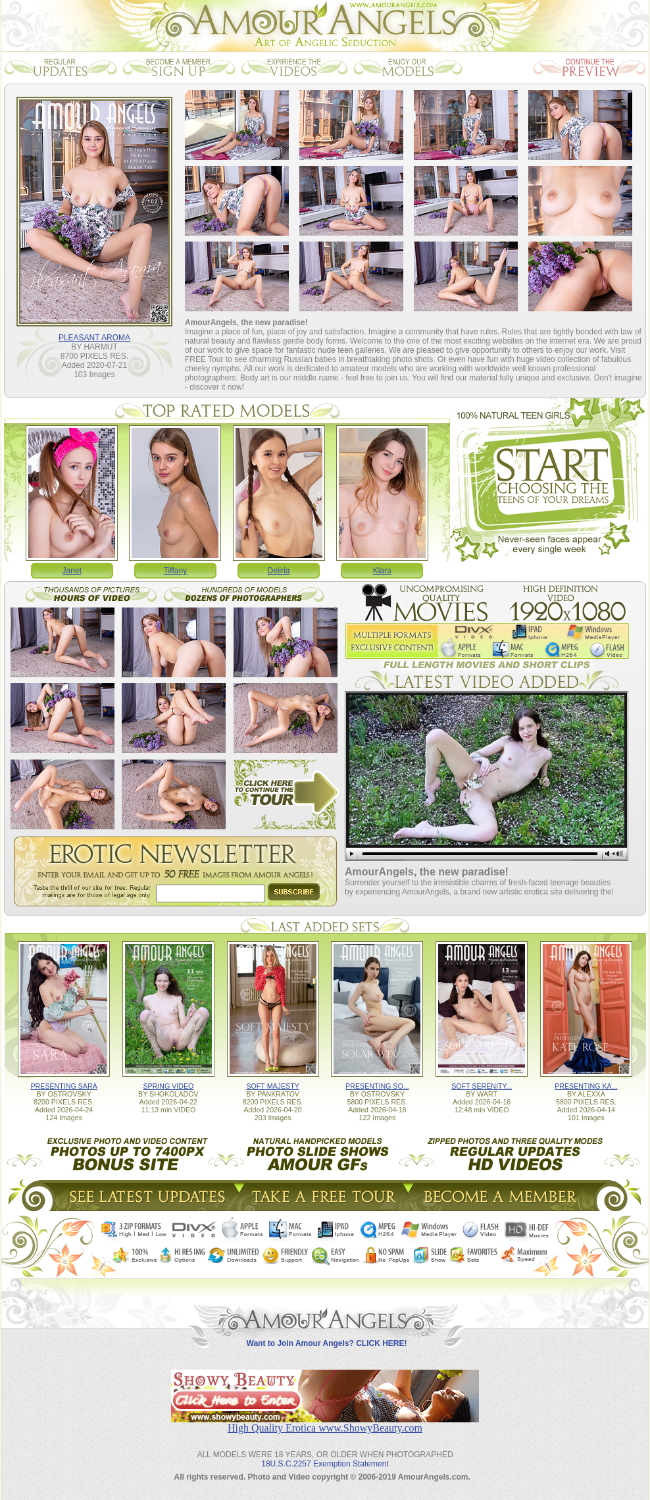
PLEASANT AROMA (94, 337)
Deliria (279, 570)
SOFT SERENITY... (481, 1086)
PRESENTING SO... (377, 1086)
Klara (382, 570)
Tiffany (175, 570)
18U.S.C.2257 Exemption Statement (324, 1463)
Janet (72, 570)
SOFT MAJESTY (272, 1086)
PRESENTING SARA (63, 1086)
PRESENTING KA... (586, 1086)
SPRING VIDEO (168, 1086)
